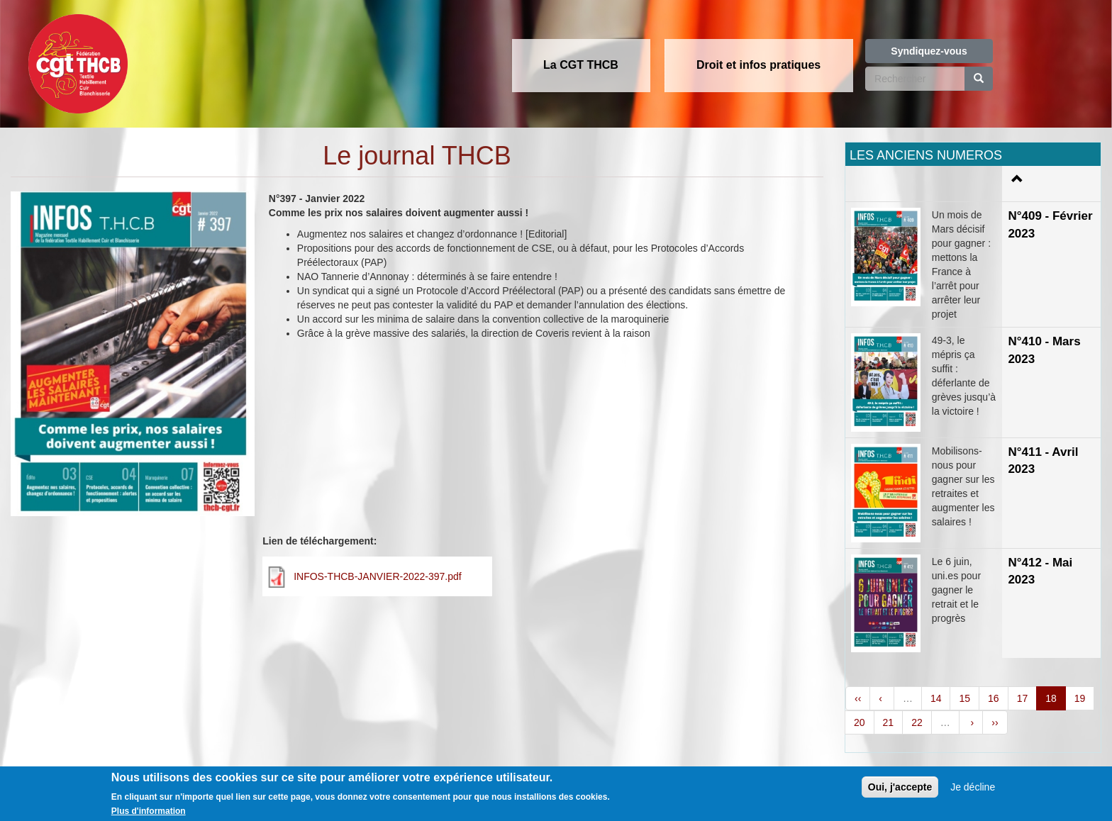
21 (888, 722)
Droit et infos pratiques (758, 65)
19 (1080, 698)
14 (936, 698)
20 (859, 722)
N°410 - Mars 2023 (1044, 350)
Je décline (972, 787)
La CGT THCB (580, 65)
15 (964, 698)
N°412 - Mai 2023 (1040, 571)
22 (917, 722)
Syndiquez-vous (929, 51)
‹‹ (858, 698)
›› (994, 722)
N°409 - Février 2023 (1050, 224)
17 (1022, 698)
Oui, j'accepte (900, 787)
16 (993, 698)
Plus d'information (148, 811)
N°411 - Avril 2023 (1043, 460)
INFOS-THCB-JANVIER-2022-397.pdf (378, 576)
